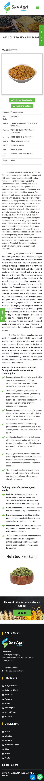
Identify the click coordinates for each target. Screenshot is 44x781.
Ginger (7, 703)
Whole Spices (10, 708)
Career (7, 754)
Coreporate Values (12, 745)
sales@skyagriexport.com (14, 671)
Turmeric (8, 699)
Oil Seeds (8, 717)
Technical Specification (22, 100)
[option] (23, 578)
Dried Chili (9, 695)
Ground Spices (10, 712)
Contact (8, 758)
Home (7, 731)
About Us (8, 736)
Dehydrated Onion (11, 686)
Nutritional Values (22, 106)
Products (8, 740)
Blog (7, 749)
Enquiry (22, 612)
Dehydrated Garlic (11, 690)
